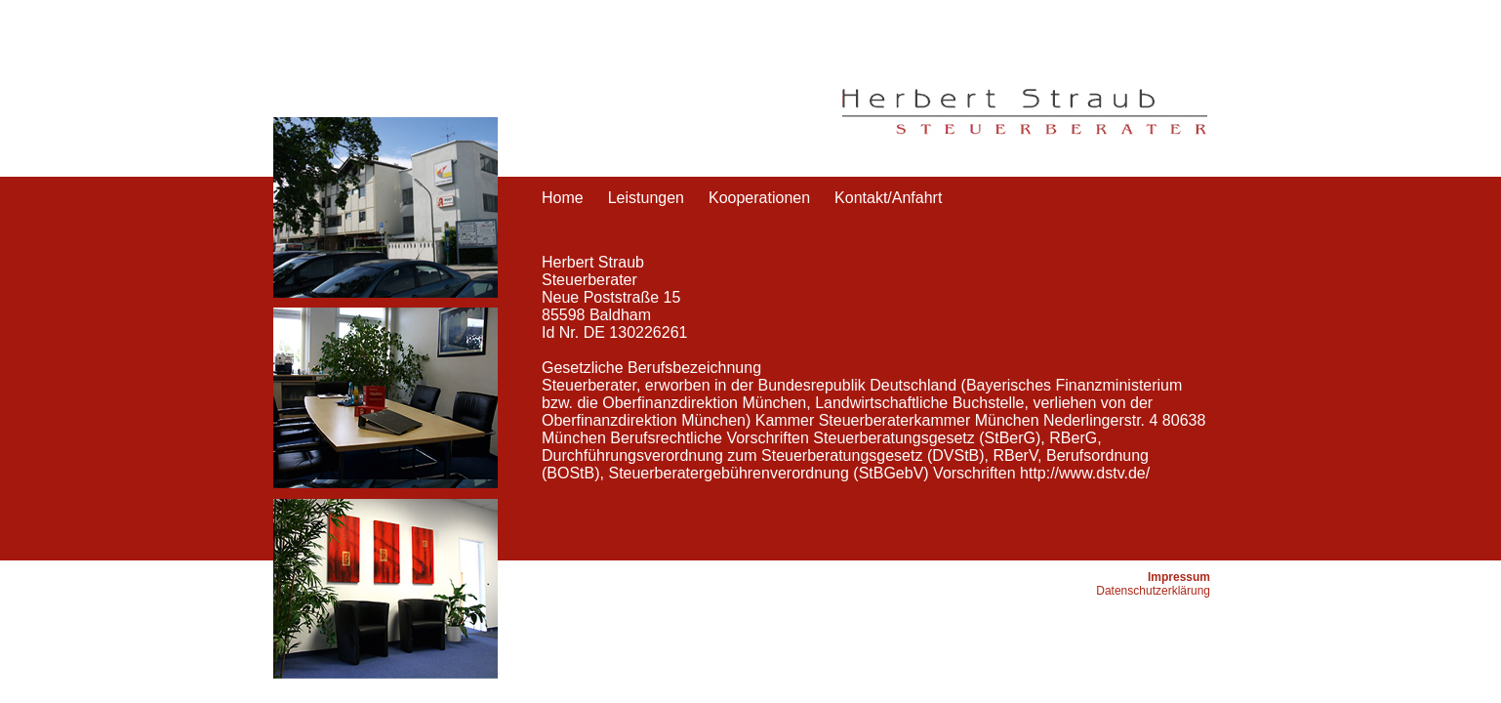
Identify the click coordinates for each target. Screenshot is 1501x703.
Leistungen (646, 197)
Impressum (1179, 577)
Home (563, 197)
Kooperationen (759, 197)
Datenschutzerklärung (1153, 591)
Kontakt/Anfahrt (888, 197)
